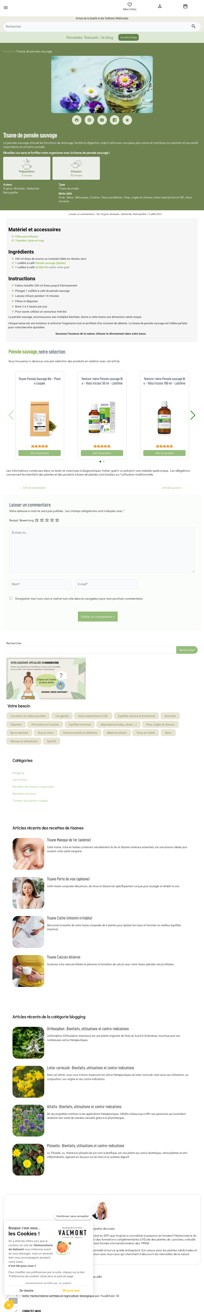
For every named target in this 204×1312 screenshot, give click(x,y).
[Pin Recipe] (89, 120)
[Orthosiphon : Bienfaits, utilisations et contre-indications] (28, 1043)
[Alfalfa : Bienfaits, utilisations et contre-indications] (28, 1121)
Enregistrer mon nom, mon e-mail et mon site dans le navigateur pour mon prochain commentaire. (79, 598)
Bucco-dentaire (19, 732)
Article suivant (173, 488)
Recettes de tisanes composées (33, 786)
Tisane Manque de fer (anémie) (69, 840)
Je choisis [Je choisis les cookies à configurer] (26, 1290)
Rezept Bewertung (21, 520)
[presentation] (41, 616)
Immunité (170, 716)
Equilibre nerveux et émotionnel (136, 716)
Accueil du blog (128, 37)
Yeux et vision (46, 732)
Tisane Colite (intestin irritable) (69, 918)
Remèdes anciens (24, 793)
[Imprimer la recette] (76, 120)
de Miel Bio (42, 267)
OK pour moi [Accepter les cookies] (71, 1290)
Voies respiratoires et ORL (93, 716)
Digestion (16, 724)
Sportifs (51, 741)
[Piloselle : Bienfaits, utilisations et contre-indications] (28, 1160)
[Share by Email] (102, 120)
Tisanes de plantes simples (30, 800)
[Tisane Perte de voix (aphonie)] (28, 893)
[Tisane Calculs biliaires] (28, 971)
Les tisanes (20, 779)
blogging (18, 773)
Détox (168, 732)
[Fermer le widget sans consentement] (73, 1217)
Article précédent (32, 488)
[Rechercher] (102, 27)
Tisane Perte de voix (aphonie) (68, 879)
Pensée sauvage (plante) (50, 263)
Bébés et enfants (117, 732)
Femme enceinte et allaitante (80, 732)
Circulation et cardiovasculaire (28, 716)
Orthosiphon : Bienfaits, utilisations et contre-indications (88, 1029)
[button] (9, 1305)
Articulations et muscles (45, 724)
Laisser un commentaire (81, 214)
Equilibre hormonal (80, 724)
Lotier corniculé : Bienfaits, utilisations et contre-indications (90, 1068)
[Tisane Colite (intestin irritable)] (28, 932)
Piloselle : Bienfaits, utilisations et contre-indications (85, 1146)
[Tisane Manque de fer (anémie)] (28, 854)
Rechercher (14, 643)
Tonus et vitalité (145, 732)
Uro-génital (62, 716)
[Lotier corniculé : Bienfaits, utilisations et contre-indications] (28, 1082)
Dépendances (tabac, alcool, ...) (118, 724)
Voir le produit (39, 453)
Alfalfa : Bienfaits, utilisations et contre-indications (84, 1106)
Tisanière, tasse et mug (29, 240)
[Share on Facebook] (114, 120)
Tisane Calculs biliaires (63, 957)
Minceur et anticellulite (24, 741)
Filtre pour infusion (26, 236)
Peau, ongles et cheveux (160, 724)
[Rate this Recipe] (127, 120)
